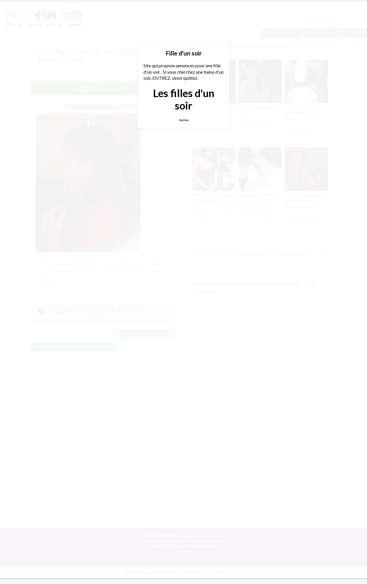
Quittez (183, 120)
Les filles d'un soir (183, 99)
